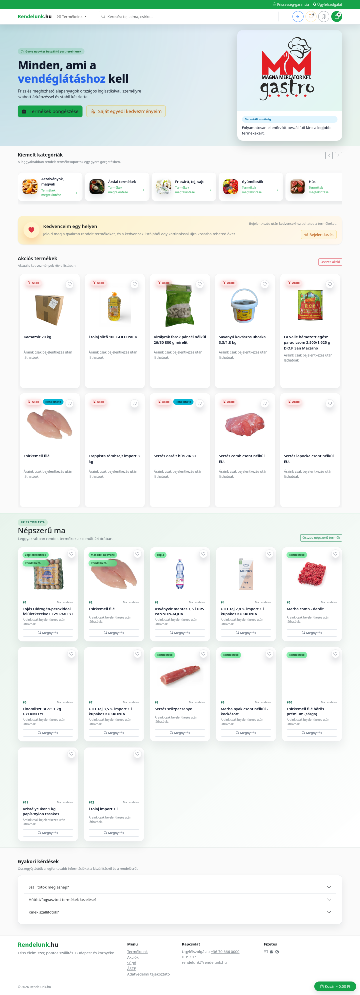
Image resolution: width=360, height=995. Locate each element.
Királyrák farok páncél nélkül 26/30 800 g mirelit (180, 339)
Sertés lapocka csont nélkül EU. (309, 459)
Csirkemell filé (37, 456)
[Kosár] (336, 16)
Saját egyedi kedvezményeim (126, 111)
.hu (35, 16)
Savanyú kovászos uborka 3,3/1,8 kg (242, 339)
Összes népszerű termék (321, 537)
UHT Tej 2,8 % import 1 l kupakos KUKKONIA (242, 611)
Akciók (133, 957)
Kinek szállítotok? (44, 912)
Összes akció (330, 262)
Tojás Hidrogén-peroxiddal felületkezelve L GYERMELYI (48, 611)
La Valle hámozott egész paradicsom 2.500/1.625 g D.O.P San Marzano (307, 342)
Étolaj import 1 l (103, 808)
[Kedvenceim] (311, 16)
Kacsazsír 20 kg (38, 336)
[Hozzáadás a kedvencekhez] (69, 284)
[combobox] (188, 16)
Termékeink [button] (70, 16)
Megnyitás (48, 632)
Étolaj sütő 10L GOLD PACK (113, 336)
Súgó (131, 962)
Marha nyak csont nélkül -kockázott (244, 711)
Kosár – (335, 986)
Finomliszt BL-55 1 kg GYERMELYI (42, 711)
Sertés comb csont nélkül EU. (242, 459)
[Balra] (329, 155)
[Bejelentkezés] (298, 16)
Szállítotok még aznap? (49, 887)
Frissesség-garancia (291, 4)
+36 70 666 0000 (225, 951)
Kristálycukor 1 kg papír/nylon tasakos (41, 811)
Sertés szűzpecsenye (173, 708)
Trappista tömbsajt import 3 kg (114, 459)
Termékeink (137, 951)
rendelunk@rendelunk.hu (204, 962)
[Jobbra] (338, 155)
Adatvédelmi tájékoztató (148, 974)
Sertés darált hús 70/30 (175, 456)
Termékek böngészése (50, 111)
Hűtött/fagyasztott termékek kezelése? (62, 899)
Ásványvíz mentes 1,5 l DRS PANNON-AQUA (179, 611)
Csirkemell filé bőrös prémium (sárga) (305, 711)
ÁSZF (131, 968)
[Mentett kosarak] (323, 16)
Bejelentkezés (319, 234)
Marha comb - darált (305, 608)
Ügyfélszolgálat (327, 4)
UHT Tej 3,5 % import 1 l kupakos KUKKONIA (110, 711)
